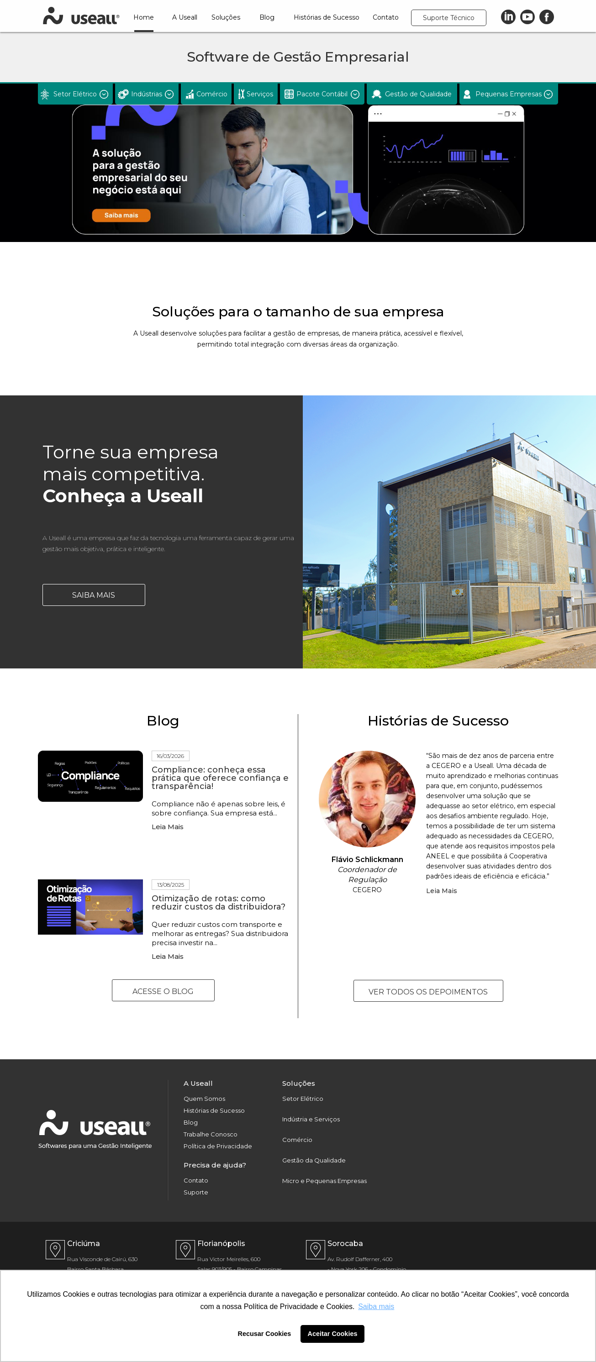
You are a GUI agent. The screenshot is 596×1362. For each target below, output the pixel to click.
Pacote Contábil (322, 94)
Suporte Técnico (449, 18)
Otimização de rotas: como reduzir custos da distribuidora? (218, 903)
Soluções (225, 17)
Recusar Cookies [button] (264, 1333)
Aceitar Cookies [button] (333, 1333)
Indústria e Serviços (311, 1119)
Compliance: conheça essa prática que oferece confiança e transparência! (220, 778)
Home (143, 17)
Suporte (196, 1192)
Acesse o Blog (163, 991)
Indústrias (146, 94)
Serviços (260, 94)
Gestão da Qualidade (314, 1160)
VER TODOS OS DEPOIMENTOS (428, 992)
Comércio (211, 94)
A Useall (184, 17)
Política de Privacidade (218, 1146)
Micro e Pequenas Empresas (324, 1181)
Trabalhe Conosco (210, 1134)
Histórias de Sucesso (326, 17)
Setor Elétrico (75, 94)
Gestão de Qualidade (418, 94)
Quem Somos (204, 1099)
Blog (266, 17)
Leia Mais (168, 826)
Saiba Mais (93, 595)
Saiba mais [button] (376, 1306)
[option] (298, 163)
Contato (386, 17)
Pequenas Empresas (508, 94)
